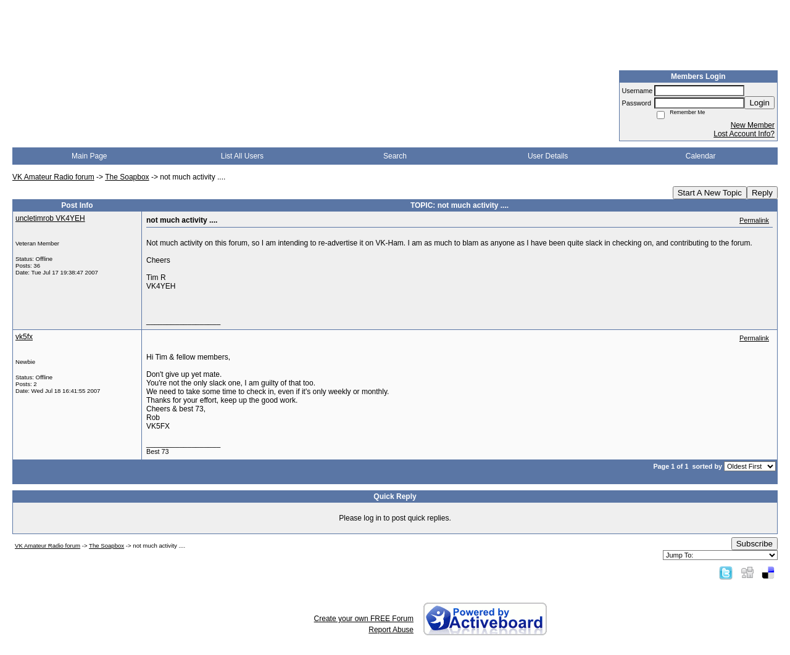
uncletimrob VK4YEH (50, 218)
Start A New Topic (710, 192)
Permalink (754, 220)
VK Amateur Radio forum (53, 177)
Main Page (89, 156)
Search (395, 156)
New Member (753, 125)
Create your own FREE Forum (364, 618)
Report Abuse (391, 629)
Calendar (701, 156)
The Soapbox (127, 177)
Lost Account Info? (744, 134)
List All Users (242, 156)
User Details (548, 156)
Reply (762, 192)
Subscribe (754, 543)
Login (759, 102)
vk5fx (24, 336)
